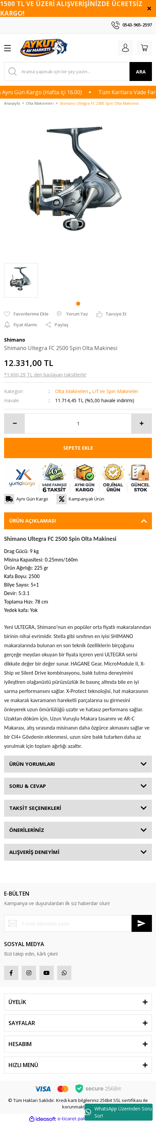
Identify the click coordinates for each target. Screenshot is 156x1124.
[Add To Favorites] (26, 314)
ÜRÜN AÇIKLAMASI (32, 520)
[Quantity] (78, 423)
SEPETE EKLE (78, 448)
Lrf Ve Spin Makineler (115, 391)
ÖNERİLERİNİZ (26, 829)
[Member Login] (125, 47)
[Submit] (142, 923)
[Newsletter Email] (78, 923)
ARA (141, 71)
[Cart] (144, 47)
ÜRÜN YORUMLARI (32, 763)
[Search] (78, 71)
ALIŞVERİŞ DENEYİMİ (34, 852)
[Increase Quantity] (141, 423)
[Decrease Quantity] (14, 423)
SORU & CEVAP (27, 785)
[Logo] (44, 47)
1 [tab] (78, 304)
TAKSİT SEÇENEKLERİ (35, 807)
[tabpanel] (21, 280)
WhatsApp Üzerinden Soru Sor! (118, 1112)
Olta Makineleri (71, 391)
